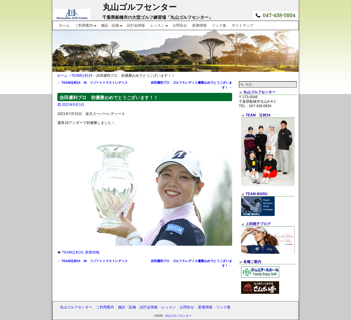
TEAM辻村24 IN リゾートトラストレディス (92, 82)
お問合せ (180, 25)
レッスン (160, 25)
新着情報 (199, 25)
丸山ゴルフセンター (140, 7)
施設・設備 (112, 25)
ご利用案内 (86, 25)
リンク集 (219, 25)
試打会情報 (136, 25)
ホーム (64, 25)
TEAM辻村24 (81, 75)
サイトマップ (242, 25)
